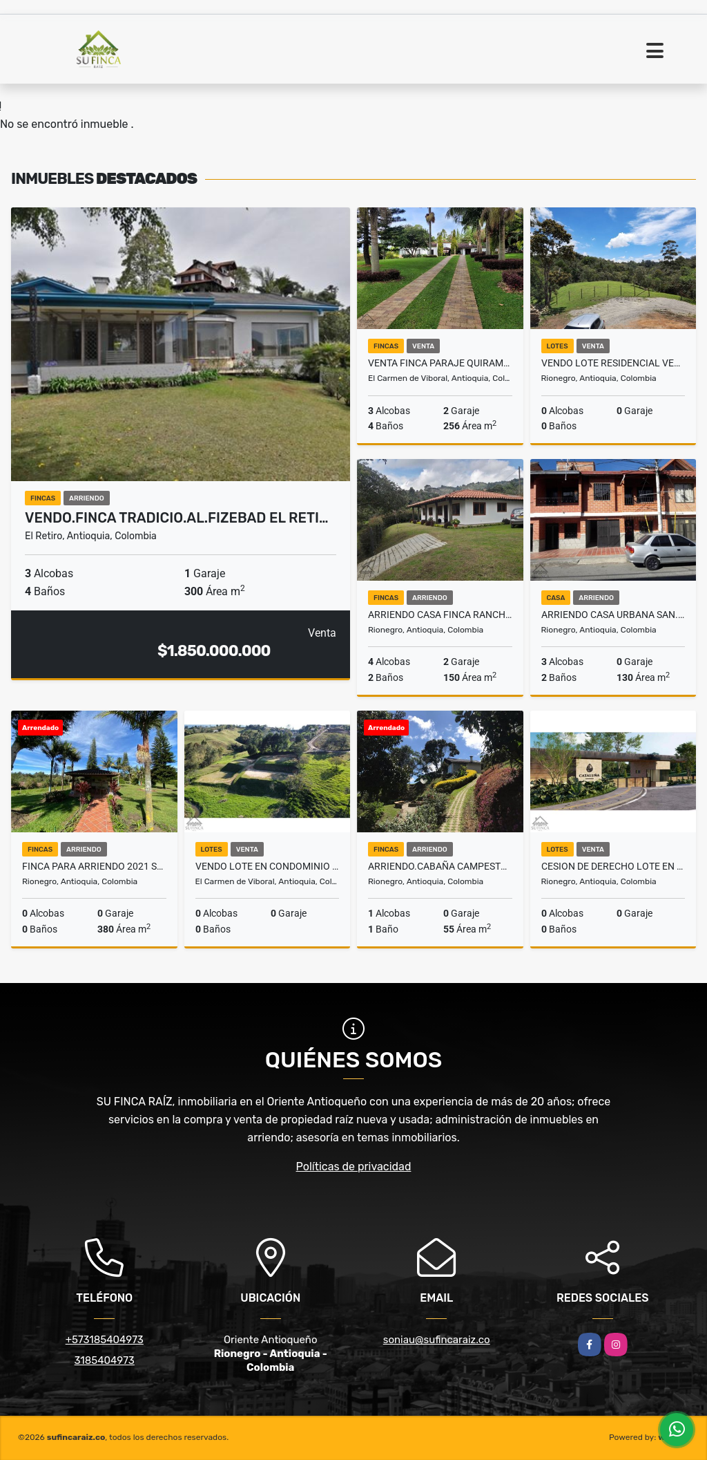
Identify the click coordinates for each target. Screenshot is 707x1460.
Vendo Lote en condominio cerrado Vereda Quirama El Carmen (267, 866)
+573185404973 (105, 1339)
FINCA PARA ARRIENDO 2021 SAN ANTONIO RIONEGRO (94, 866)
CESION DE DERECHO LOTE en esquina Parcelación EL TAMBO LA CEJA (613, 866)
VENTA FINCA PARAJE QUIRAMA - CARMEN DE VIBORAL (440, 362)
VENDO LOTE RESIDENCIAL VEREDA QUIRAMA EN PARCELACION (613, 362)
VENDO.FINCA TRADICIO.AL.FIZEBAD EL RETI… (177, 517)
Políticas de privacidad (353, 1166)
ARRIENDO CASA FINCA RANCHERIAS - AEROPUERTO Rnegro (440, 614)
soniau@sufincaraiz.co (436, 1339)
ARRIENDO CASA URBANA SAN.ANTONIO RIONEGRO (613, 614)
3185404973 (105, 1360)
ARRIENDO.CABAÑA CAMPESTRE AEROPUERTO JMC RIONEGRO (440, 866)
